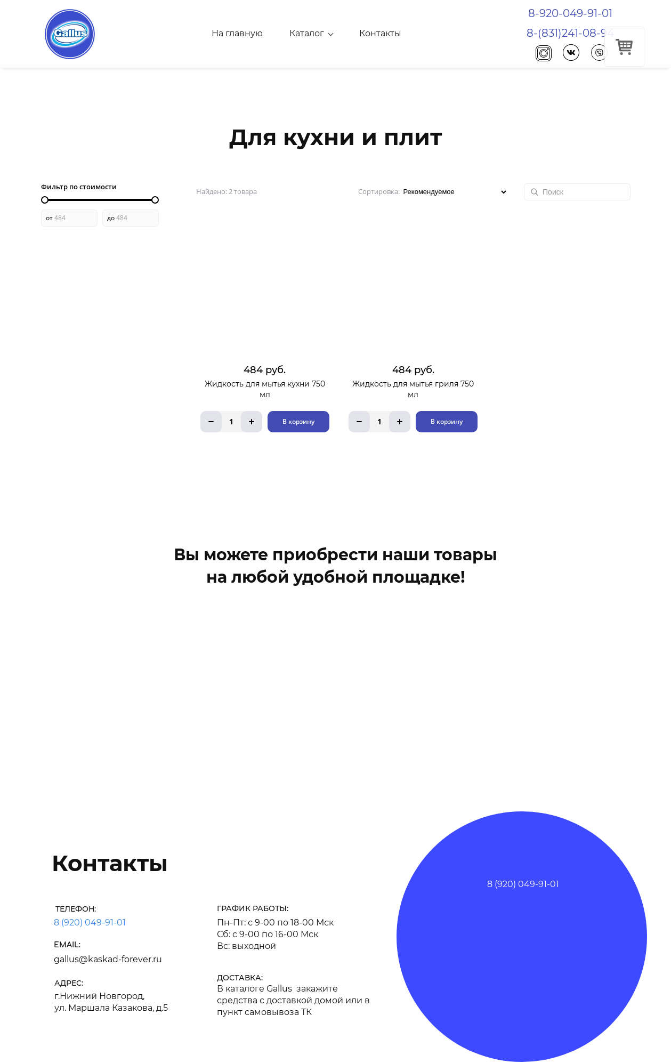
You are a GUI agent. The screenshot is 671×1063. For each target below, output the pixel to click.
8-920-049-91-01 (570, 13)
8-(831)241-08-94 (570, 33)
